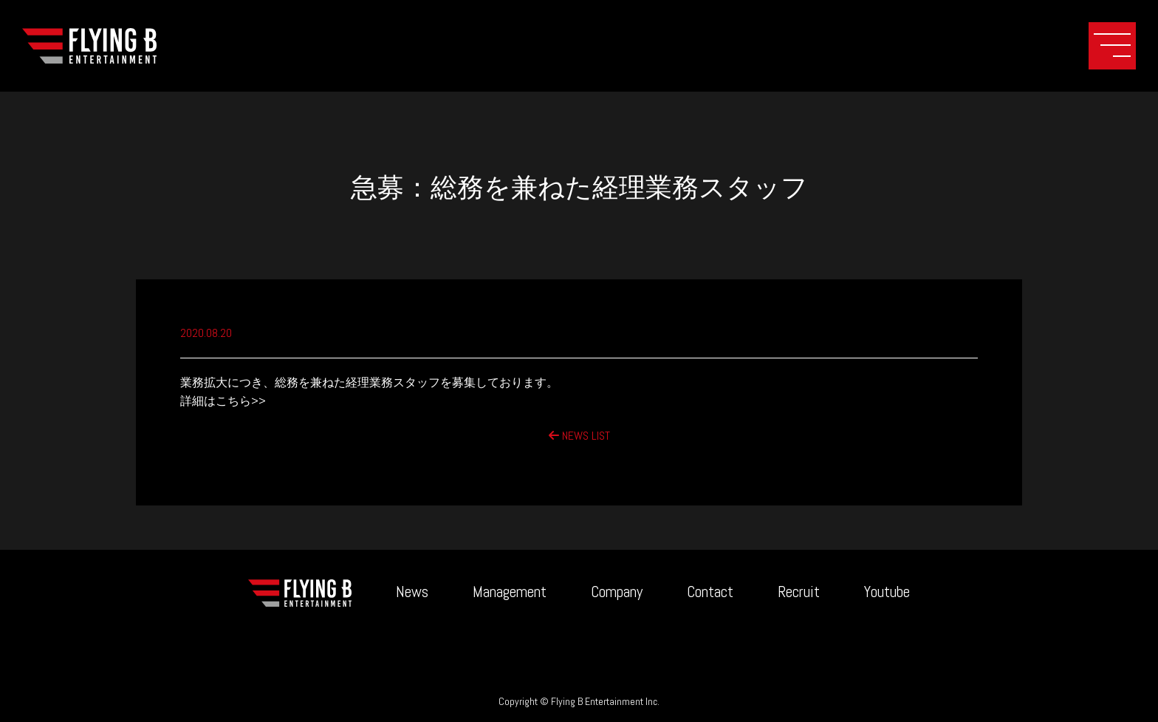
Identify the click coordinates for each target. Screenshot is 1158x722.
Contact (710, 592)
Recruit (799, 592)
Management (510, 592)
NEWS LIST (579, 435)
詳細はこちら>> (223, 401)
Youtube (887, 592)
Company (617, 592)
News (412, 592)
